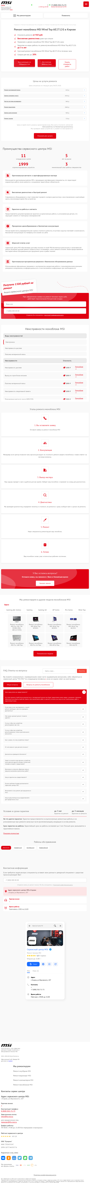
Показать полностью (11, 833)
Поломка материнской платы (15, 383)
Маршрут (33, 964)
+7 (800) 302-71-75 (58, 5)
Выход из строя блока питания (16, 376)
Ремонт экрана (8, 118)
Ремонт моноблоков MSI (23, 1085)
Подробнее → (79, 367)
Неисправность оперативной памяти (18, 391)
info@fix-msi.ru (7, 1116)
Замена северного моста (11, 95)
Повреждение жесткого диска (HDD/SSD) (19, 399)
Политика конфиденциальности (45, 1175)
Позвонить (66, 15)
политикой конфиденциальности (54, 315)
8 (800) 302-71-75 (8, 1111)
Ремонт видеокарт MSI (22, 1075)
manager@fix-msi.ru (9, 1122)
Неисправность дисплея (13, 368)
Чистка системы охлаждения (12, 101)
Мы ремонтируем (22, 15)
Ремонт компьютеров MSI (23, 1080)
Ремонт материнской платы (12, 90)
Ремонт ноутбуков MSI (22, 1071)
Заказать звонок (45, 583)
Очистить (82, 671)
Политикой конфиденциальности (63, 885)
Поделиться (3, 1158)
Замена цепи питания (10, 113)
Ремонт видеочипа (9, 107)
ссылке (10, 1061)
